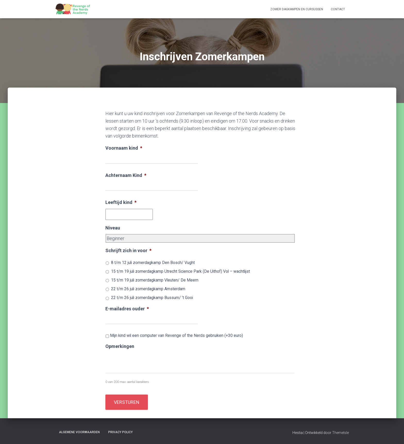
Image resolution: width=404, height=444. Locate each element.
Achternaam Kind (125, 175)
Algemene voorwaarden (79, 432)
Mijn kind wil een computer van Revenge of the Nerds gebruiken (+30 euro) (176, 335)
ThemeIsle (340, 433)
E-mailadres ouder (127, 308)
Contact (338, 9)
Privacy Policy (120, 432)
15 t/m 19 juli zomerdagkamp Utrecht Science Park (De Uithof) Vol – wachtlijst (180, 271)
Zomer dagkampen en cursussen (296, 9)
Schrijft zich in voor (128, 250)
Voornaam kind (123, 148)
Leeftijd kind (121, 202)
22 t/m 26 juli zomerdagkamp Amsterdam (148, 288)
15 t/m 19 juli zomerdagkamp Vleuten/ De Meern (154, 280)
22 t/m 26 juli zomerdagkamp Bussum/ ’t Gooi (152, 297)
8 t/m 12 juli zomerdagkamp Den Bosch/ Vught (153, 262)
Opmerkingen (119, 346)
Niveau (112, 227)
